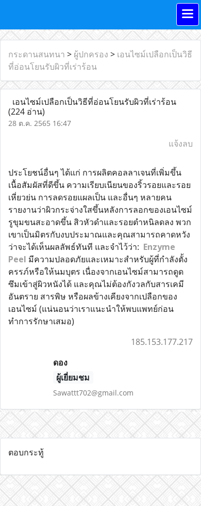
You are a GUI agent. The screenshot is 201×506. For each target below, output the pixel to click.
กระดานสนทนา (36, 54)
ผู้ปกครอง (91, 54)
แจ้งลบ (181, 143)
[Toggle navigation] (187, 14)
